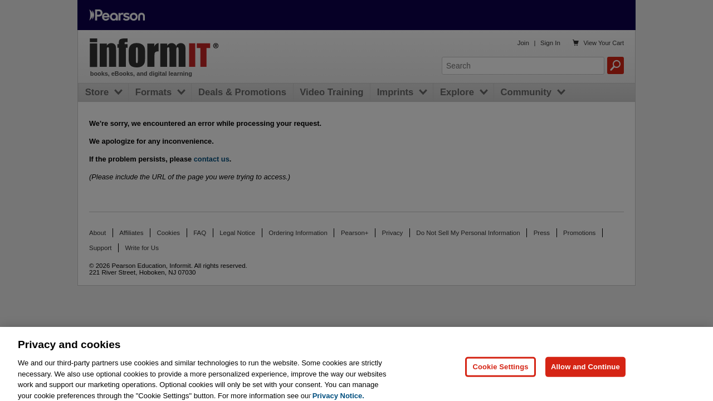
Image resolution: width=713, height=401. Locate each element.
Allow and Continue (585, 373)
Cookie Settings (500, 373)
